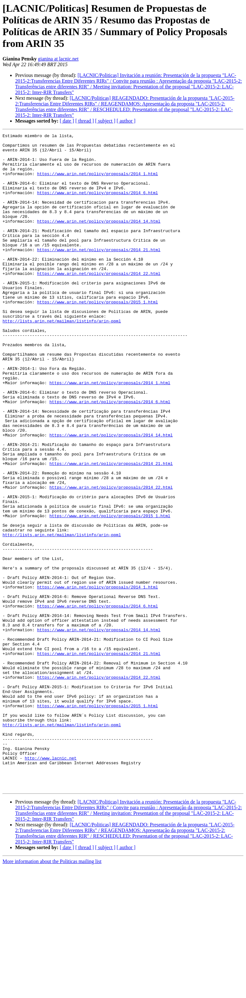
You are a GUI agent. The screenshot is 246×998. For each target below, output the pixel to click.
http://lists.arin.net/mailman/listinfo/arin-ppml (62, 359)
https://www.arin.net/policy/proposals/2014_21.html (98, 273)
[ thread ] (84, 121)
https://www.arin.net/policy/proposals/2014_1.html (97, 182)
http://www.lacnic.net (51, 883)
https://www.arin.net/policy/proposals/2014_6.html (97, 205)
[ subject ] (105, 121)
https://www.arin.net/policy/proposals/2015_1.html (97, 336)
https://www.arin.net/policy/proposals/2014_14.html (98, 239)
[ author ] (126, 121)
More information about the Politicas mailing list (52, 992)
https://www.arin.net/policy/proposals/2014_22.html (98, 302)
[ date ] (67, 121)
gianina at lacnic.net (58, 58)
